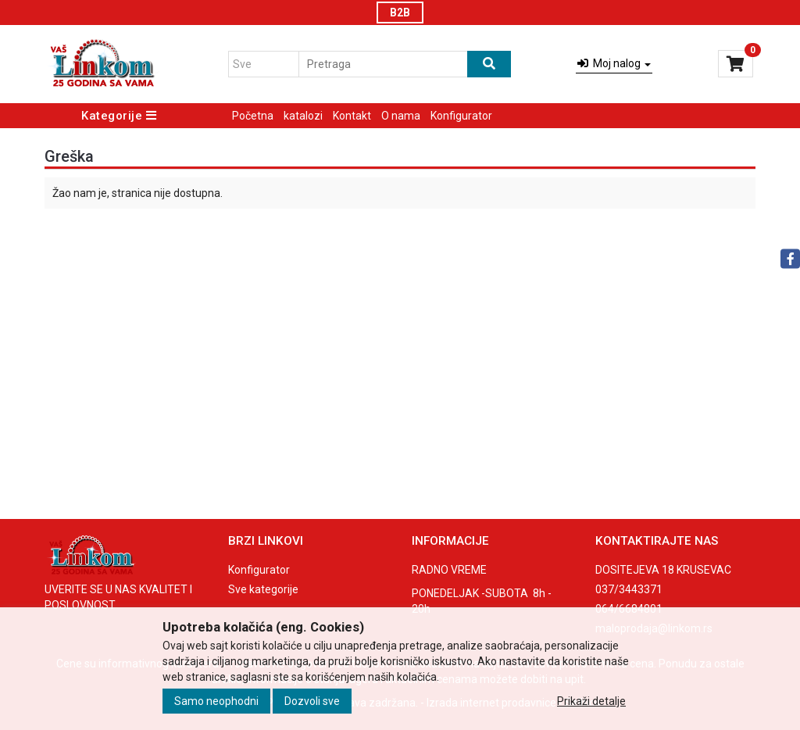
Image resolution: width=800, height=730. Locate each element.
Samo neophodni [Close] (216, 701)
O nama (400, 115)
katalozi (303, 115)
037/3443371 (628, 589)
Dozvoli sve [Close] (312, 701)
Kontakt (352, 115)
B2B (400, 12)
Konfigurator (461, 115)
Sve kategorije (263, 589)
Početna (252, 115)
